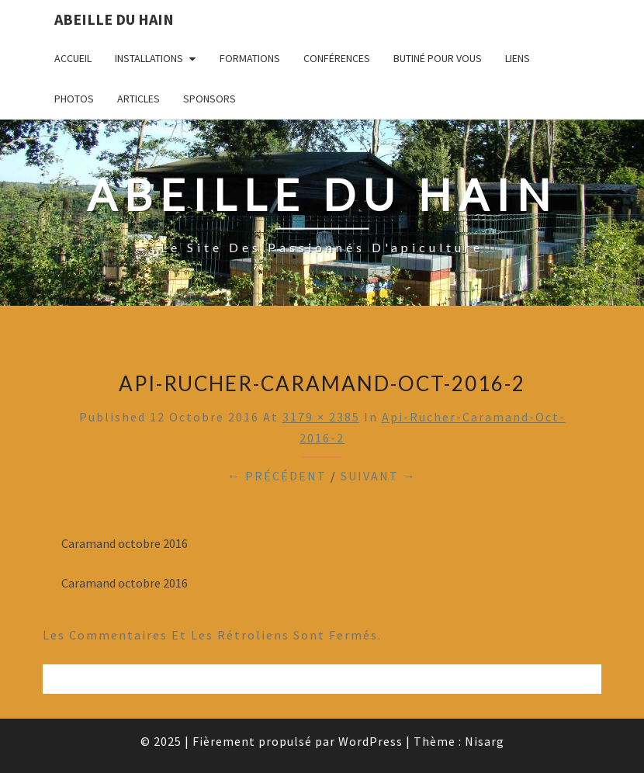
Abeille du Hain (114, 19)
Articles (138, 99)
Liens (517, 58)
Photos (74, 99)
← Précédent (277, 476)
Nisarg (484, 741)
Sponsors (209, 99)
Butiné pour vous (437, 58)
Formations (250, 58)
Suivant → (379, 476)
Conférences (336, 58)
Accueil (73, 58)
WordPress (370, 741)
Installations (149, 58)
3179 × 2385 (321, 417)
